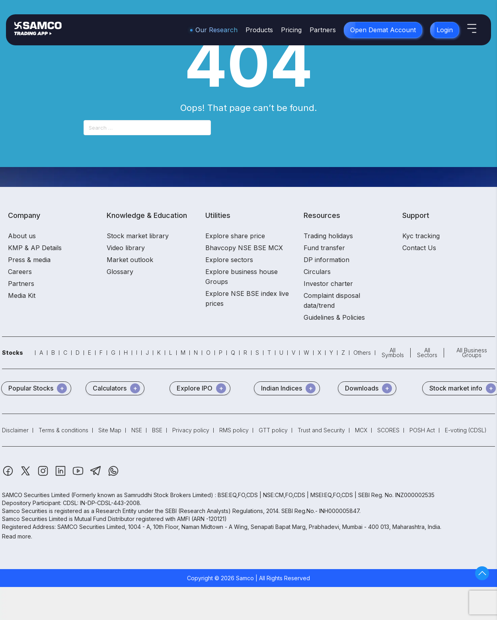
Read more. (17, 536)
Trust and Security (321, 430)
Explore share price (235, 236)
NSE (136, 430)
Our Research (216, 30)
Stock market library (138, 236)
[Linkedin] (61, 474)
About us (22, 236)
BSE (157, 430)
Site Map (109, 430)
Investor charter (328, 284)
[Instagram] (44, 474)
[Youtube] (79, 474)
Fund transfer (324, 248)
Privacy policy (190, 430)
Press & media (29, 260)
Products (259, 30)
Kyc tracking (421, 236)
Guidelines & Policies (334, 317)
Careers (20, 272)
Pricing (291, 30)
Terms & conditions (63, 430)
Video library (126, 248)
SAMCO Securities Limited (36, 495)
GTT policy (273, 430)
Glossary (120, 272)
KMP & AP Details (35, 248)
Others (362, 352)
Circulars (317, 272)
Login (445, 30)
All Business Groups (471, 352)
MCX (361, 430)
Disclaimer (15, 430)
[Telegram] (96, 474)
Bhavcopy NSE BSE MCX (244, 248)
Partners (323, 30)
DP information (326, 260)
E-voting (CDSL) (466, 430)
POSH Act (422, 430)
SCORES (388, 430)
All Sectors (427, 352)
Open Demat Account (383, 30)
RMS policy (234, 430)
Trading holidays (328, 236)
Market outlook (130, 260)
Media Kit (21, 295)
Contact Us (419, 248)
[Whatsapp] (113, 474)
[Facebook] (9, 474)
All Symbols (393, 352)
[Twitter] (26, 474)
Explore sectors (229, 260)
